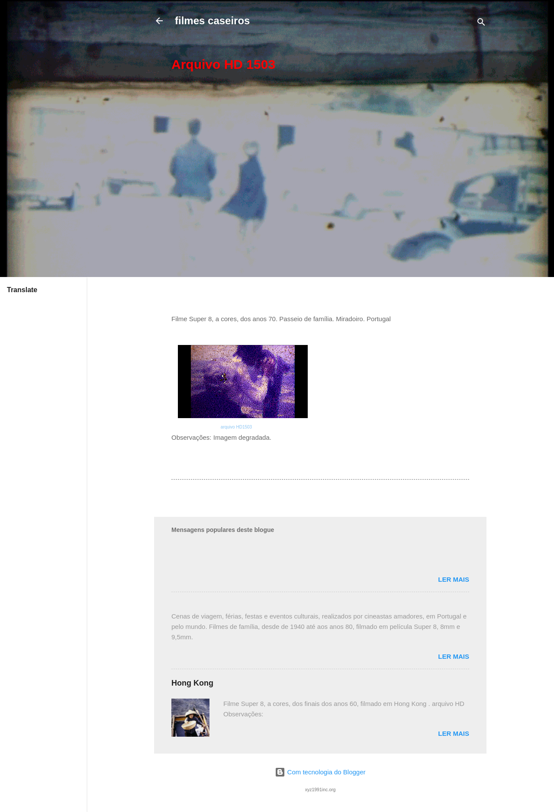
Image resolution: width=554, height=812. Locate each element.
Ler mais (453, 579)
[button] (464, 64)
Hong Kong (192, 683)
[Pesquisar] (481, 23)
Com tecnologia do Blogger (320, 772)
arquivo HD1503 (236, 427)
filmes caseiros (212, 20)
